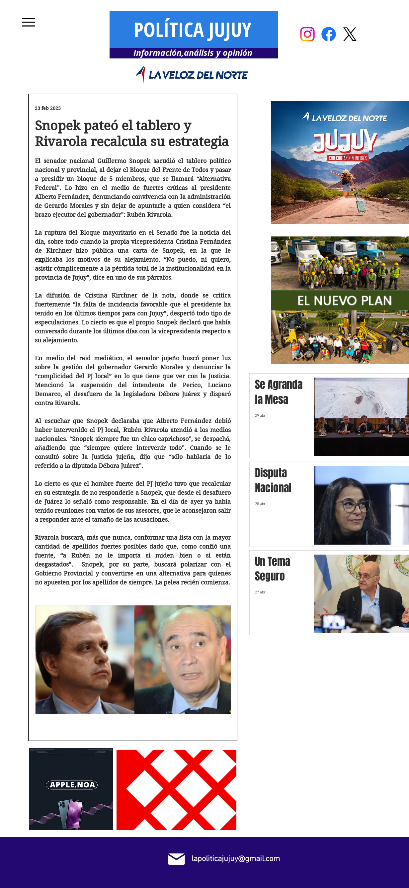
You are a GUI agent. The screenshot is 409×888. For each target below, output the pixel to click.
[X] (350, 34)
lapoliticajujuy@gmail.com (236, 859)
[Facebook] (328, 34)
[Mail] (176, 859)
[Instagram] (307, 34)
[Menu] (28, 22)
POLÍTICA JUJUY (192, 29)
